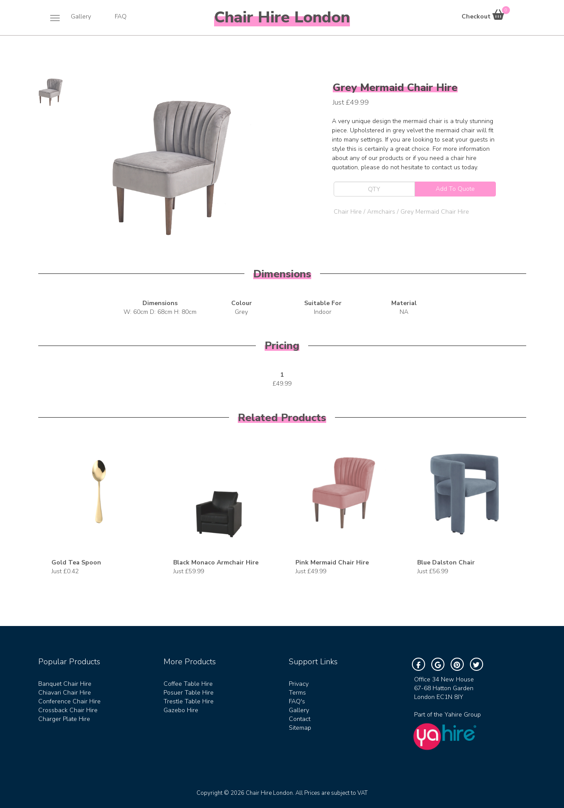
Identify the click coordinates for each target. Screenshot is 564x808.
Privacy (299, 684)
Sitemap (300, 728)
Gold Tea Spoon (76, 562)
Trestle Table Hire (189, 701)
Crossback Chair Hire (68, 710)
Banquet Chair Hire (64, 684)
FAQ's (297, 701)
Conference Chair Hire (69, 701)
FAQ (121, 16)
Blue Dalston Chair (446, 562)
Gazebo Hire (181, 710)
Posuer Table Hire (189, 692)
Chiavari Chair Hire (64, 692)
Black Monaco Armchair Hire (215, 562)
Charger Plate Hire (64, 719)
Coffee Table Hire (188, 684)
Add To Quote (455, 189)
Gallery (81, 16)
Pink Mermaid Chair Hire (332, 562)
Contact (299, 719)
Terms (297, 692)
